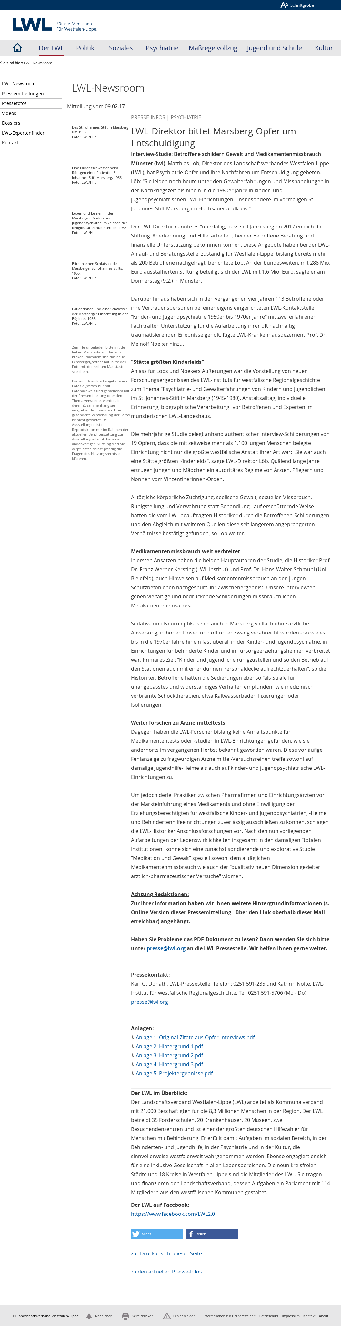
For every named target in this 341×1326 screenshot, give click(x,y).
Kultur (324, 48)
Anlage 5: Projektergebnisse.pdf (174, 1073)
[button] (157, 1234)
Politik (85, 48)
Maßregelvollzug (213, 48)
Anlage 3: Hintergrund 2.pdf (169, 1055)
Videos (9, 113)
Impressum (290, 1316)
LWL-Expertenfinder (23, 133)
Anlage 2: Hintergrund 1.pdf (169, 1046)
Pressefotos (14, 103)
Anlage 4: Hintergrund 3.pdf (169, 1064)
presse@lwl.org (166, 948)
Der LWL (51, 48)
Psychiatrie (162, 48)
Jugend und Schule (274, 48)
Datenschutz (268, 1316)
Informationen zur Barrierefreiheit (229, 1316)
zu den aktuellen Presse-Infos (166, 1271)
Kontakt (10, 143)
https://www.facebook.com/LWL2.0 (173, 1213)
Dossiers (11, 123)
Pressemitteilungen (23, 94)
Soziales (121, 48)
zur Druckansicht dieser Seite (166, 1253)
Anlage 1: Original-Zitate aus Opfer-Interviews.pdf (195, 1037)
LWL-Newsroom (18, 84)
